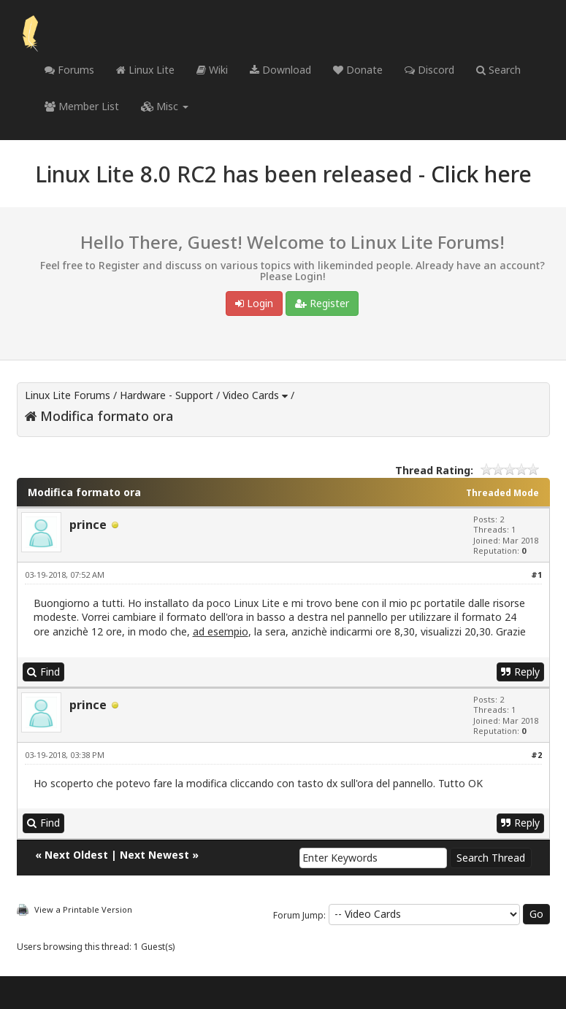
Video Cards (251, 395)
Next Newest (154, 855)
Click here (481, 174)
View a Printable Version (83, 909)
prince (88, 525)
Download (280, 70)
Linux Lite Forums (67, 395)
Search (498, 70)
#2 (536, 754)
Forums (69, 70)
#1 (536, 574)
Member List (82, 106)
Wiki (212, 70)
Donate (358, 70)
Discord (429, 70)
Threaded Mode (502, 493)
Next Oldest (76, 855)
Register (322, 303)
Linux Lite (145, 70)
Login (254, 303)
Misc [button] (164, 106)
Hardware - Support (166, 395)
